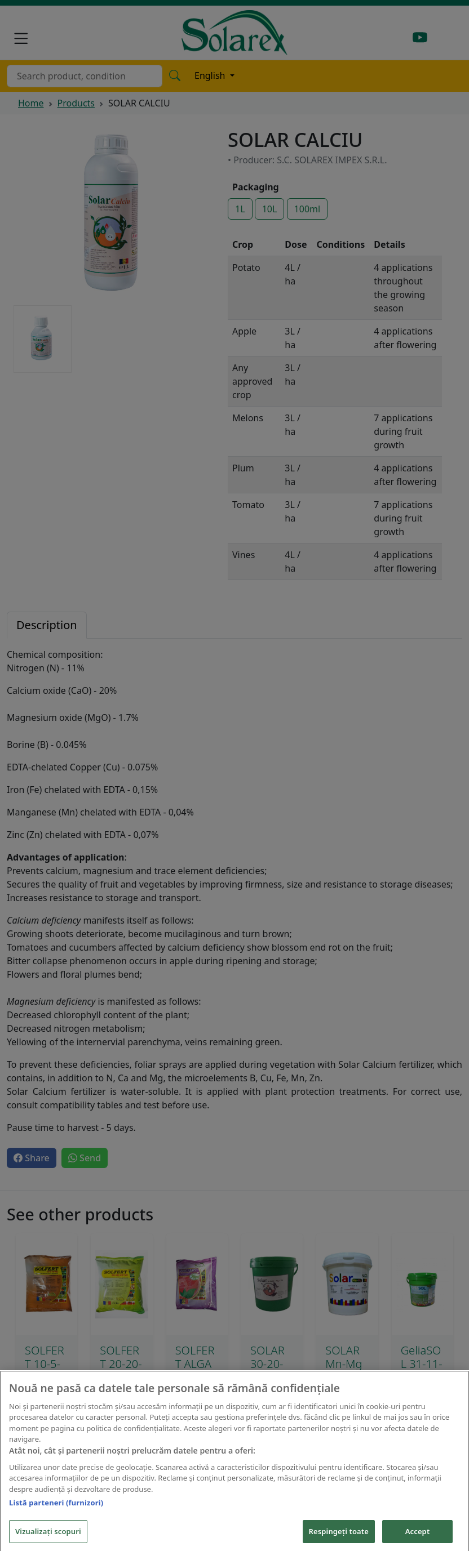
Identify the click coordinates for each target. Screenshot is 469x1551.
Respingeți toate (339, 1536)
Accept (417, 1536)
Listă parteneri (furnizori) (56, 1508)
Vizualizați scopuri (48, 1536)
